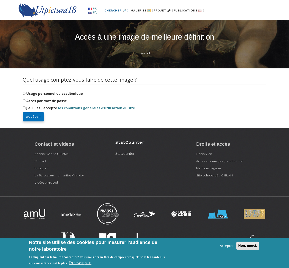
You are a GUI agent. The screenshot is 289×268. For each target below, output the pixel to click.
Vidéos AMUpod (46, 182)
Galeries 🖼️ (145, 10)
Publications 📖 (201, 10)
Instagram (42, 168)
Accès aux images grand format (219, 161)
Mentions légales (208, 168)
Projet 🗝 (171, 10)
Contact (40, 161)
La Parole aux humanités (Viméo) (59, 175)
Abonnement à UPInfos (52, 154)
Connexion (204, 154)
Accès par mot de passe (46, 100)
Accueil (145, 53)
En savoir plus (80, 262)
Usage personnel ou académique (54, 93)
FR (92, 8)
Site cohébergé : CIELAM (214, 175)
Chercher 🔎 (116, 10)
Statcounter (125, 153)
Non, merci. (247, 245)
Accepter (227, 245)
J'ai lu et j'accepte (80, 108)
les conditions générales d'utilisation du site (96, 108)
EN (92, 12)
